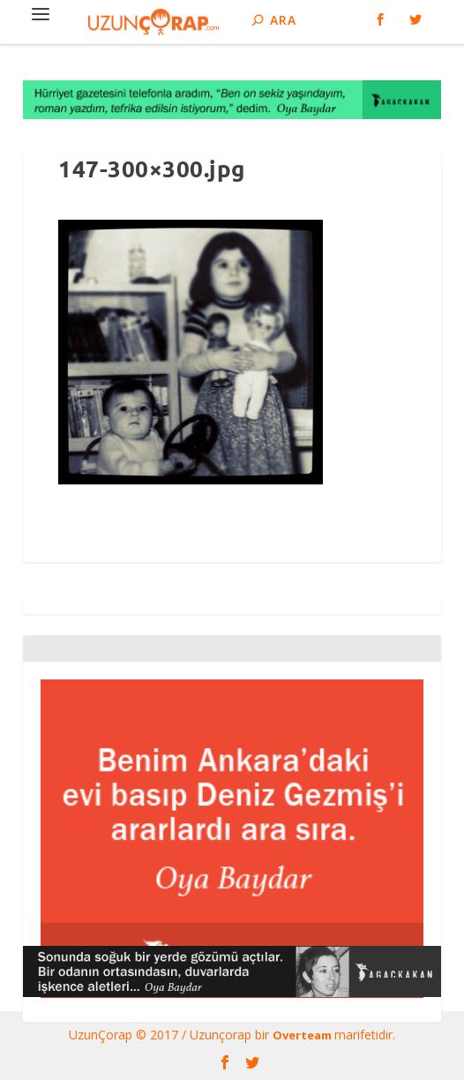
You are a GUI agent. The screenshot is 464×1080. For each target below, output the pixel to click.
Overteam (303, 1035)
